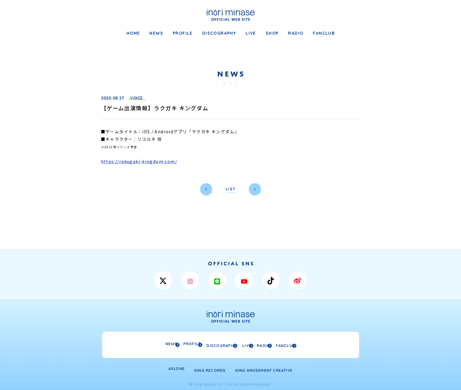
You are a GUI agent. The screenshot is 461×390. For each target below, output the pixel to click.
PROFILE (183, 33)
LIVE (251, 33)
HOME (133, 33)
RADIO (295, 33)
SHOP (272, 33)
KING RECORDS (210, 367)
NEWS (156, 33)
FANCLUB (324, 33)
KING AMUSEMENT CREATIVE (264, 367)
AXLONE (177, 367)
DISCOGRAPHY (219, 33)
